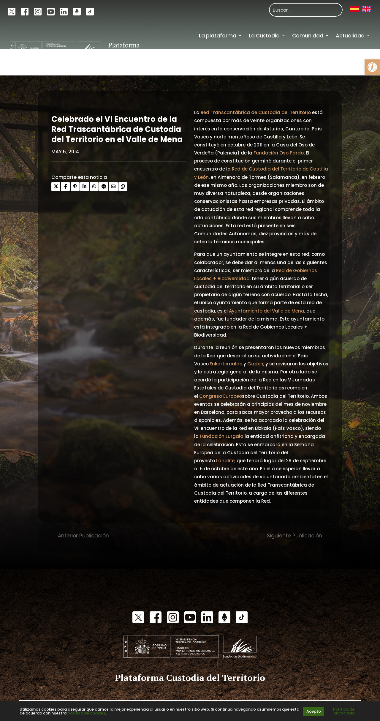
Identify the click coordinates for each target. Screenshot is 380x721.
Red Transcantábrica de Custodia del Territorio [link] (256, 112)
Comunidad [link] (307, 35)
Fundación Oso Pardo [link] (279, 153)
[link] (372, 67)
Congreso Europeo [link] (220, 396)
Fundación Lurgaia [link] (221, 436)
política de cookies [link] (86, 713)
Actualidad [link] (350, 35)
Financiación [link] (353, 62)
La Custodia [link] (264, 35)
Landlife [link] (225, 460)
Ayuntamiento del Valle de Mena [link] (266, 311)
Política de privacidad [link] (343, 711)
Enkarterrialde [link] (226, 364)
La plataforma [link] (217, 35)
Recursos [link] (319, 62)
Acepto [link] (313, 711)
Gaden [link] (255, 364)
